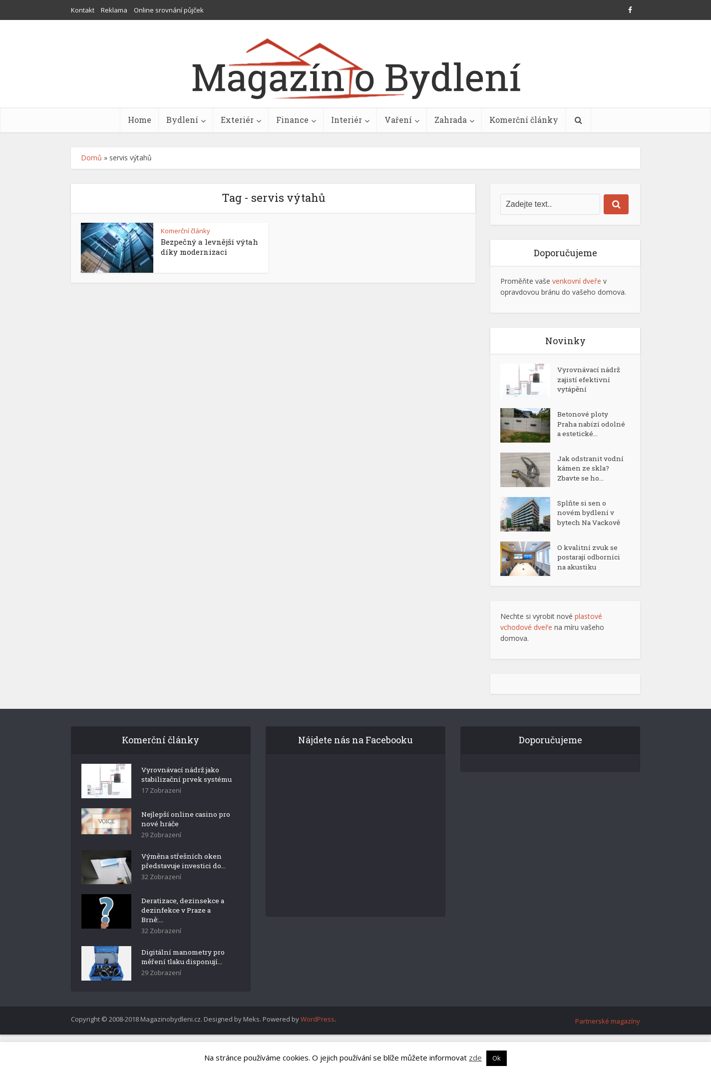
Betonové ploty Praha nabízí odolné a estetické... (583, 430)
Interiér (346, 119)
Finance (292, 119)
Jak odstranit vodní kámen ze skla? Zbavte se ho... (586, 483)
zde (475, 1058)
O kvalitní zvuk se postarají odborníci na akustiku (591, 574)
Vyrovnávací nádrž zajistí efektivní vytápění (590, 381)
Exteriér (237, 119)
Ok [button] (496, 1058)
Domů (91, 157)
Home (139, 119)
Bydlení (182, 119)
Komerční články (523, 119)
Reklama (114, 9)
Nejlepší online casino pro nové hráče (181, 845)
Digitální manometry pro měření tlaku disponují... (180, 992)
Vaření (398, 119)
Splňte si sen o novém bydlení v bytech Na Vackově (590, 530)
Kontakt (82, 9)
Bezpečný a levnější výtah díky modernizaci (209, 247)
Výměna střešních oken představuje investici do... (185, 889)
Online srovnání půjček (169, 9)
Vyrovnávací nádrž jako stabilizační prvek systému (182, 797)
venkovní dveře (576, 281)
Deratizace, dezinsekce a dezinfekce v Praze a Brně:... (184, 938)
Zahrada (450, 119)
